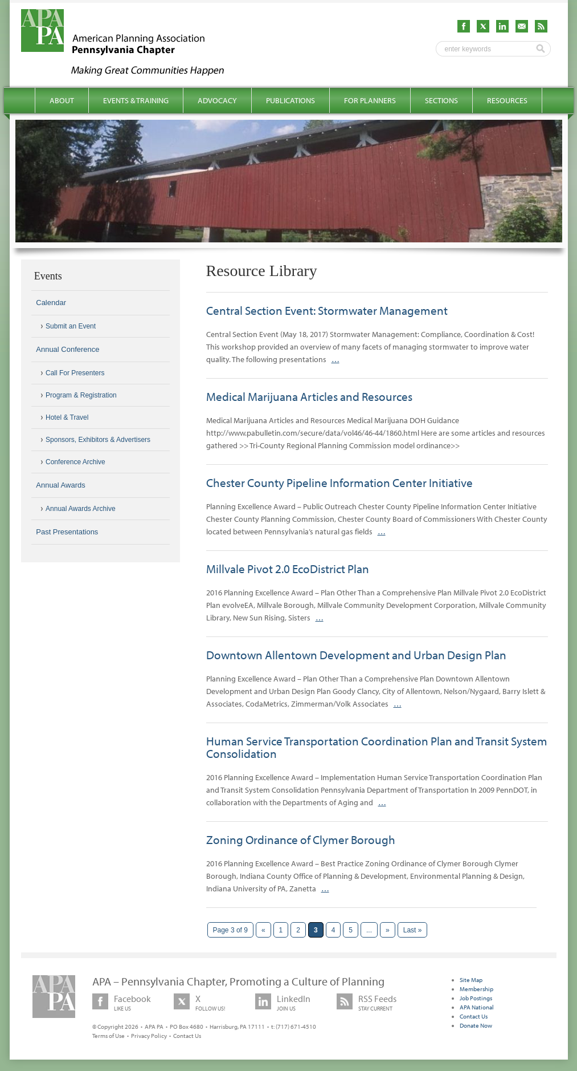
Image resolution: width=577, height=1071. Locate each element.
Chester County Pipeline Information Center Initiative (339, 482)
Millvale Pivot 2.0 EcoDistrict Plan (287, 568)
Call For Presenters (75, 373)
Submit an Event (71, 326)
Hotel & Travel (67, 417)
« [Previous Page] (263, 930)
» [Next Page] (388, 930)
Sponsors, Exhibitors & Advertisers (98, 440)
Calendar (51, 302)
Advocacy (217, 100)
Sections (441, 100)
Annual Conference (67, 349)
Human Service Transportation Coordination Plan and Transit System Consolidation (376, 747)
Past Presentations (67, 532)
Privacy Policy (149, 1036)
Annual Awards (60, 485)
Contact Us (187, 1036)
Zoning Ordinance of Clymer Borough (300, 839)
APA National (477, 1007)
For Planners (370, 100)
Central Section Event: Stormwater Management (327, 310)
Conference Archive (75, 462)
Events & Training (136, 100)
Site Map (471, 980)
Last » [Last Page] (412, 930)
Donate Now (476, 1025)
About (62, 100)
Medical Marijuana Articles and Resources (309, 396)
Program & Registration (81, 395)
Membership (476, 989)
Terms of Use (108, 1036)
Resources (507, 100)
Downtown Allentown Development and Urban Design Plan (356, 654)
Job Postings (476, 998)
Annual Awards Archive (81, 509)
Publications (290, 100)
